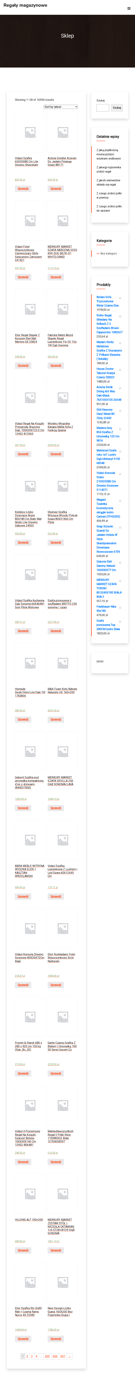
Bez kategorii (108, 253)
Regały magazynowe (25, 5)
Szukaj (101, 100)
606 (55, 1356)
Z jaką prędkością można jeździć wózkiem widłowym (109, 154)
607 (62, 1356)
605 (47, 1356)
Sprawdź (23, 188)
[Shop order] (61, 107)
